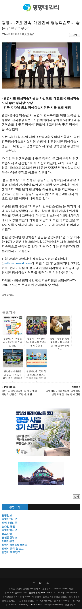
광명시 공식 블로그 (13, 548)
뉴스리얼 (7, 533)
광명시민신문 (9, 519)
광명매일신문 (9, 522)
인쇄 (75, 35)
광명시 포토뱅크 (11, 552)
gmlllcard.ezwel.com (17, 263)
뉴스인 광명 (8, 526)
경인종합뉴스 (9, 537)
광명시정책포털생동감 (14, 544)
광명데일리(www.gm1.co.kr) (42, 592)
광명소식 (14, 507)
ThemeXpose (35, 604)
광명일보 (7, 515)
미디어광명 (8, 541)
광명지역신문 (9, 530)
